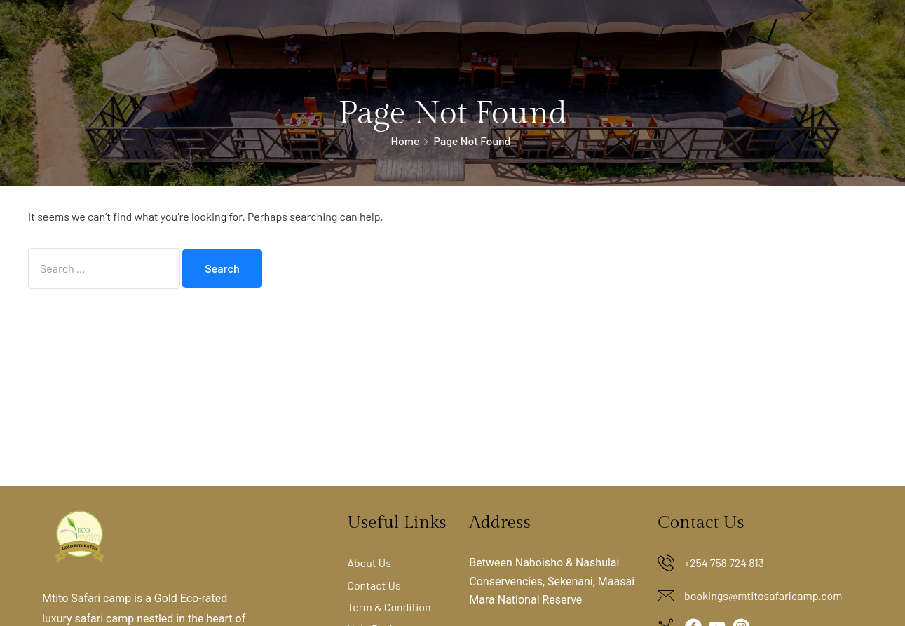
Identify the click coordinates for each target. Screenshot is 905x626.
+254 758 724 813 (724, 562)
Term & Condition (389, 606)
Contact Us (373, 585)
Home (405, 140)
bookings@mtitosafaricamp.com (763, 595)
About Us (369, 562)
